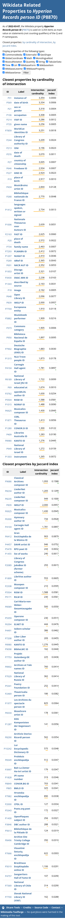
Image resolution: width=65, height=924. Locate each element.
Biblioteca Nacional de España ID (20, 338)
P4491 (8, 630)
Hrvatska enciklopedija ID (21, 796)
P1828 (8, 777)
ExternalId (31, 54)
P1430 (8, 818)
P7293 (8, 251)
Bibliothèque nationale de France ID (21, 197)
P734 (8, 246)
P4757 (8, 876)
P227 (8, 172)
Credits (27, 907)
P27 (9, 162)
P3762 (8, 393)
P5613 (8, 830)
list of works (21, 553)
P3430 (8, 277)
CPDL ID (18, 804)
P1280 (8, 428)
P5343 (8, 810)
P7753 (8, 657)
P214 (8, 119)
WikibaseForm (28, 65)
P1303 (8, 456)
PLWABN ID (20, 251)
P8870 (26, 29)
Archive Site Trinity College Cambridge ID (22, 840)
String (42, 61)
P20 (9, 240)
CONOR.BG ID (21, 783)
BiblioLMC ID (21, 649)
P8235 (8, 498)
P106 (8, 115)
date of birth (21, 102)
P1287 (8, 724)
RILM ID (18, 596)
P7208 (8, 638)
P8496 (8, 840)
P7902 (8, 348)
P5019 (8, 866)
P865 (8, 788)
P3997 (8, 769)
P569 (8, 102)
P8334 (8, 712)
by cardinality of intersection (37, 42)
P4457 (8, 544)
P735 (8, 124)
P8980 (8, 440)
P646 (8, 168)
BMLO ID (19, 788)
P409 (8, 434)
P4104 (8, 368)
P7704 (8, 308)
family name (21, 246)
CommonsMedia (13, 54)
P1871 (8, 420)
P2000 (8, 804)
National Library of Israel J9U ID (20, 379)
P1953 (8, 271)
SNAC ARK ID (21, 277)
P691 (8, 265)
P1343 (8, 283)
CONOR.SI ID (21, 428)
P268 (8, 196)
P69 (9, 387)
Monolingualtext (44, 58)
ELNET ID (19, 624)
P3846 (8, 824)
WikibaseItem (47, 65)
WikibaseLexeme (14, 68)
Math (29, 58)
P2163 (8, 234)
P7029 (8, 676)
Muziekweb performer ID (20, 318)
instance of (20, 97)
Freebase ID (20, 168)
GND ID (18, 172)
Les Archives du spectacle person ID (22, 703)
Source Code (41, 907)
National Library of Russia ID (19, 676)
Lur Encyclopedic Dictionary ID (21, 749)
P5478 (8, 549)
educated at (20, 387)
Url (15, 65)
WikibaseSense (13, 72)
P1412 (8, 209)
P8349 (8, 759)
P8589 (8, 606)
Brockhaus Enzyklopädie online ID (21, 866)
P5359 (8, 618)
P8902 (8, 666)
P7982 (8, 796)
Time (7, 65)
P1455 (8, 553)
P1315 (8, 358)
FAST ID (18, 234)
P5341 (8, 685)
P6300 (8, 519)
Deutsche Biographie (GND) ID (20, 349)
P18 (9, 290)
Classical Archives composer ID (21, 481)
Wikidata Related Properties (22, 8)
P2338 (8, 586)
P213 (8, 148)
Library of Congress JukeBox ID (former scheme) (20, 565)
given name (20, 124)
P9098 (8, 649)
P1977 (8, 703)
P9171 (8, 596)
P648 (8, 296)
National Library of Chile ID (22, 886)
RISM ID (18, 399)
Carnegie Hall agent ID (19, 368)
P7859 (8, 130)
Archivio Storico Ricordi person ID (22, 737)
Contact (55, 907)
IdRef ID (18, 260)
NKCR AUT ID (21, 265)
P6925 (8, 410)
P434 (8, 187)
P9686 (8, 481)
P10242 (7, 748)
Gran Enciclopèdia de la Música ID (22, 536)
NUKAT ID (19, 256)
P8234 (8, 490)
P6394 (8, 624)
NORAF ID (19, 404)
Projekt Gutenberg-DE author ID (21, 657)
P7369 (8, 885)
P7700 (8, 896)
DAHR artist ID (22, 544)
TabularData (55, 61)
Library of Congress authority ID (21, 140)
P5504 (8, 399)
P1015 (8, 404)
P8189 (8, 379)
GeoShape (45, 54)
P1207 (8, 256)
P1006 (8, 224)
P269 (8, 260)
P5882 (8, 318)
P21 (9, 108)
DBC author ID (22, 824)
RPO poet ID (20, 549)
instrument (20, 456)
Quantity (30, 61)
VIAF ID (18, 119)
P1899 (8, 578)
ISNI (16, 148)
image (17, 290)
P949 (8, 448)
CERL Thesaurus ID (20, 420)
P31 (9, 97)
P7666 (8, 853)
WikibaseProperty (35, 68)
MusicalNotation (13, 61)
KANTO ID (19, 440)
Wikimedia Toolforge (12, 911)
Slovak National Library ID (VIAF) (22, 897)
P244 (8, 140)
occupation (20, 115)
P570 (8, 154)
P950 (8, 337)
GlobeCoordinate (14, 58)
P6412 (8, 536)
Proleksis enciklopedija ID (21, 760)
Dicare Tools (13, 907)
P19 (9, 179)
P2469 (8, 693)
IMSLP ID (19, 302)
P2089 (8, 565)
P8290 (8, 737)
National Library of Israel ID (19, 449)
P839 (8, 302)
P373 (8, 327)
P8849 (8, 783)
